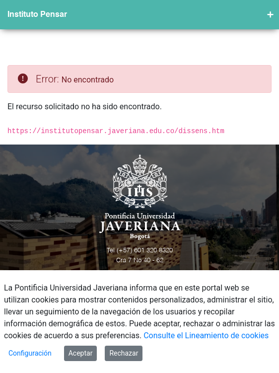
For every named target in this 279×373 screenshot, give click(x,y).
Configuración (30, 353)
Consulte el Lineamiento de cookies (206, 335)
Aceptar (81, 353)
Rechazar (123, 353)
